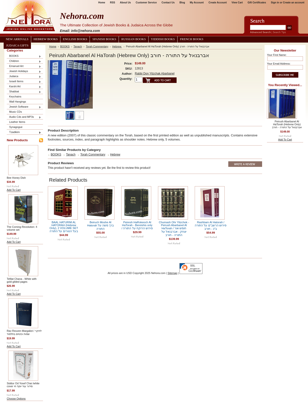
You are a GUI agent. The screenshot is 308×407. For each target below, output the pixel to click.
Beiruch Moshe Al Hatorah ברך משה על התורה (100, 225)
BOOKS (24, 56)
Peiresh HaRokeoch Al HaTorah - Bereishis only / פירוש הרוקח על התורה (137, 225)
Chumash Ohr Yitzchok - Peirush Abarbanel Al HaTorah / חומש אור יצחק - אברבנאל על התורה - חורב (174, 229)
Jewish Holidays (24, 71)
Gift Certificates (257, 2)
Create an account (293, 2)
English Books (75, 39)
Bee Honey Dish (16, 177)
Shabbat (24, 92)
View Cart (237, 2)
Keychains (15, 96)
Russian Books (133, 39)
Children (24, 61)
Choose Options (16, 398)
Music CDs (15, 111)
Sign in (275, 2)
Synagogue (15, 127)
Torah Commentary (97, 46)
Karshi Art (24, 87)
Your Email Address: (279, 63)
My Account (197, 2)
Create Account (217, 2)
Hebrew (117, 46)
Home (101, 2)
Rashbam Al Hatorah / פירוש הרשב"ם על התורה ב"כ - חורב (211, 225)
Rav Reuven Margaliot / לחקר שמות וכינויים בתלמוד (24, 332)
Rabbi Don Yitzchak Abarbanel (154, 73)
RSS (112, 2)
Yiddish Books (163, 39)
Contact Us (168, 2)
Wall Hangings (17, 101)
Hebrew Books (46, 39)
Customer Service (146, 2)
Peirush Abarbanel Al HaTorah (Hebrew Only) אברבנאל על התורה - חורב (287, 124)
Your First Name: (277, 54)
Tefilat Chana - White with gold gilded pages (21, 280)
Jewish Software (24, 107)
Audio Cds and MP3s (24, 117)
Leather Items (17, 121)
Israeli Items (24, 81)
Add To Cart (14, 189)
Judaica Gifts (17, 45)
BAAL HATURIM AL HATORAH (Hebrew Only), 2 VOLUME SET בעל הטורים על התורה (64, 227)
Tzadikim (24, 132)
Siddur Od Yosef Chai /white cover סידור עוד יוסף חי (23, 385)
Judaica (24, 76)
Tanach (77, 46)
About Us (125, 2)
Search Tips (279, 32)
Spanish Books (104, 39)
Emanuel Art (24, 66)
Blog (182, 2)
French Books (191, 39)
